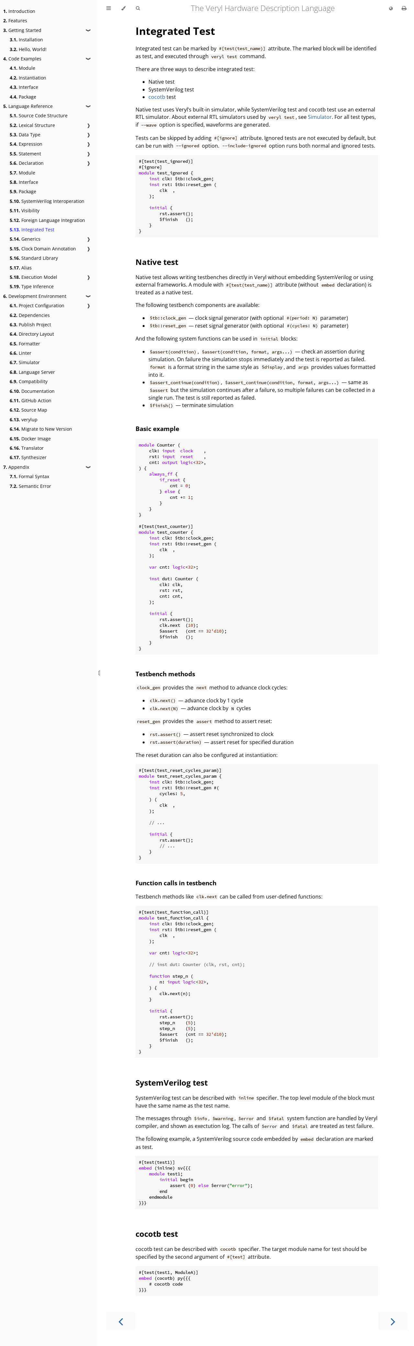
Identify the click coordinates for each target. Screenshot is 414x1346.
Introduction (19, 11)
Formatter (25, 344)
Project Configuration (37, 305)
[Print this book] (404, 8)
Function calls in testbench (176, 883)
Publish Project (30, 324)
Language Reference (28, 106)
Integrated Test (32, 229)
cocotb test (157, 1233)
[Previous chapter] (120, 1321)
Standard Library (34, 258)
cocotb (156, 96)
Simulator (25, 362)
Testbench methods (165, 674)
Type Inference (32, 286)
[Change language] (391, 9)
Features (15, 20)
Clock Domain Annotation (43, 249)
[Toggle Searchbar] (138, 8)
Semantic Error (30, 486)
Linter (20, 353)
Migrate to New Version (41, 429)
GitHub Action (30, 400)
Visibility (24, 210)
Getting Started (22, 30)
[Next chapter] (393, 1321)
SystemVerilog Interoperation (47, 201)
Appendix (16, 467)
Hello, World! (28, 49)
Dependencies (30, 315)
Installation (26, 40)
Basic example (157, 429)
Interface (24, 87)
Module (22, 68)
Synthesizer (28, 457)
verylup (24, 419)
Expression (26, 144)
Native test (157, 262)
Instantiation (28, 78)
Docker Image (30, 439)
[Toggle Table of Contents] (108, 8)
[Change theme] (123, 8)
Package (23, 97)
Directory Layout (32, 334)
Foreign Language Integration (47, 220)
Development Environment (34, 296)
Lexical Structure (32, 125)
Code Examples (22, 59)
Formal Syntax (29, 476)
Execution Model (33, 277)
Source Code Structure (39, 115)
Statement (25, 154)
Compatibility (29, 381)
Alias (21, 268)
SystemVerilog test (172, 1082)
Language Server (32, 372)
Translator (27, 448)
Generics (25, 239)
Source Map (28, 410)
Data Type (25, 134)
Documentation (32, 391)
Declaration (27, 163)
